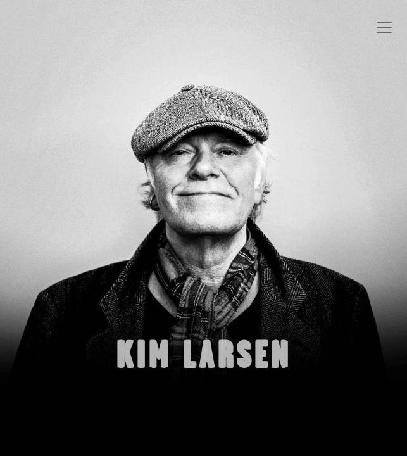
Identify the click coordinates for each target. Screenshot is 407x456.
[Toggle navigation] (384, 27)
